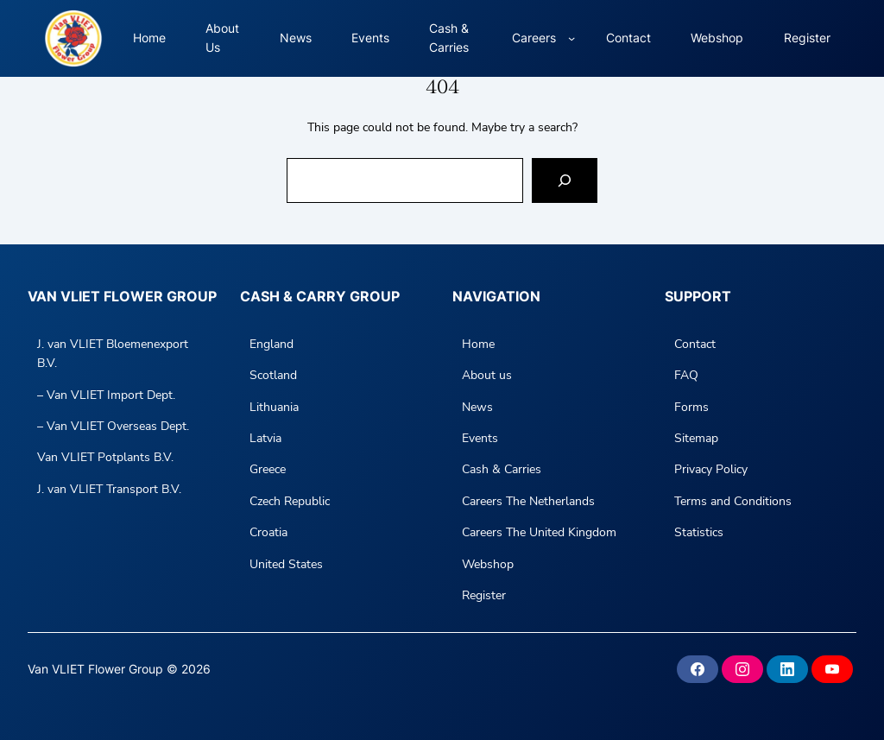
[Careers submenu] (571, 38)
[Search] (564, 180)
